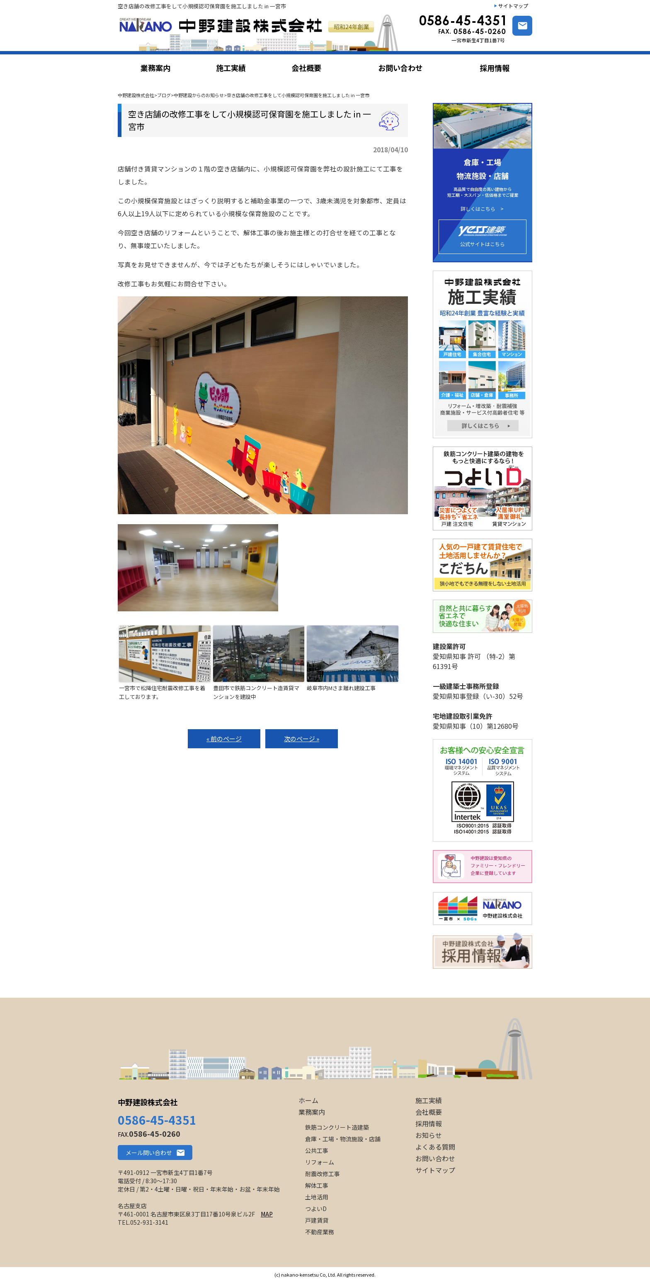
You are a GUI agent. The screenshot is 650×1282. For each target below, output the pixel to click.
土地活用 (316, 1197)
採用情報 (428, 1123)
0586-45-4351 (157, 1119)
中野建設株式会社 (147, 1101)
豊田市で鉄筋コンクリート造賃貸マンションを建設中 (256, 692)
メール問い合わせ (149, 1152)
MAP (267, 1214)
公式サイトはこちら (482, 236)
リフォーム (319, 1162)
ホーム (308, 1100)
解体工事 (316, 1185)
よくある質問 (435, 1147)
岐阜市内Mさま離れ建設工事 (341, 688)
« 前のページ (224, 738)
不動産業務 (319, 1232)
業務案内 (311, 1112)
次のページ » (301, 738)
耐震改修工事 (322, 1174)
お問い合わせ (435, 1158)
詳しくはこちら (478, 208)
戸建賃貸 (316, 1220)
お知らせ (428, 1135)
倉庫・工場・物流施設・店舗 (343, 1139)
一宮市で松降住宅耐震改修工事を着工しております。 (162, 692)
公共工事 (316, 1150)
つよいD (316, 1208)
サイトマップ (513, 5)
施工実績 (428, 1100)
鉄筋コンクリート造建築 (337, 1127)
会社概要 (428, 1112)
